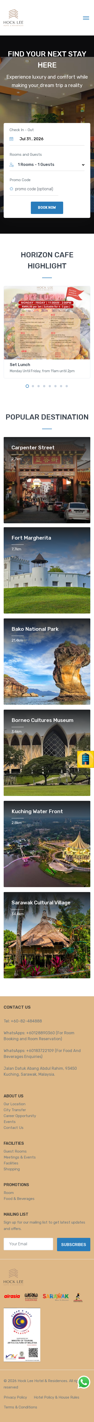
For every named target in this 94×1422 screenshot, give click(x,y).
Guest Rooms (15, 1151)
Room (9, 1193)
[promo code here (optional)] (36, 189)
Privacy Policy (15, 1397)
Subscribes (73, 1244)
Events (10, 1122)
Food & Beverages (19, 1198)
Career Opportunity (20, 1116)
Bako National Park (35, 629)
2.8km (17, 823)
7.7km (16, 549)
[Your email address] (28, 1244)
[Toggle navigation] (86, 18)
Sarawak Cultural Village (41, 902)
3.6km (17, 731)
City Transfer (15, 1110)
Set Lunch (20, 364)
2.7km (17, 459)
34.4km (18, 914)
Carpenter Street (33, 447)
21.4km (17, 640)
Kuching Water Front (37, 811)
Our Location (14, 1104)
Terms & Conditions (20, 1407)
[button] (47, 164)
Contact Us (14, 1127)
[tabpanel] (47, 332)
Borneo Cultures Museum (42, 720)
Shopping (12, 1169)
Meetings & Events (20, 1157)
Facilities (11, 1163)
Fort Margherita (31, 538)
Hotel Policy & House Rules (56, 1397)
